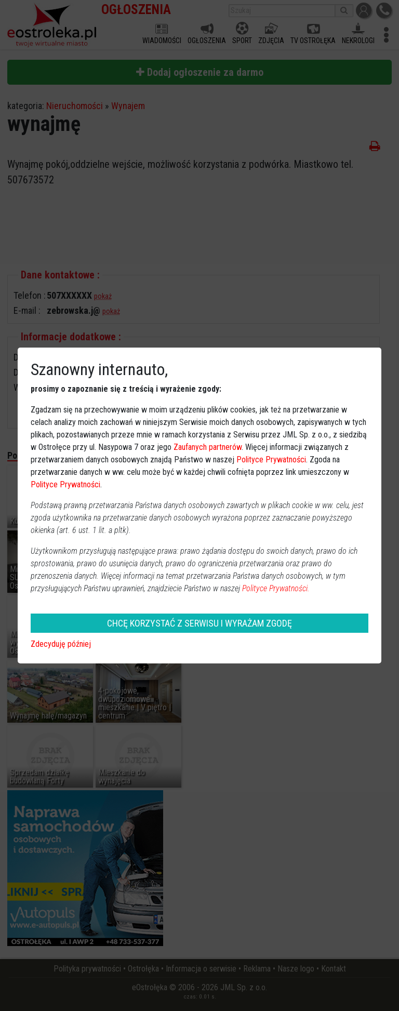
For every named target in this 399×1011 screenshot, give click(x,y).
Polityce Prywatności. (276, 588)
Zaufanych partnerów (208, 447)
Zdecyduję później (61, 644)
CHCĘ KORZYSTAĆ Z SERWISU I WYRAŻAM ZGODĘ (199, 623)
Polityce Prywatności (271, 459)
